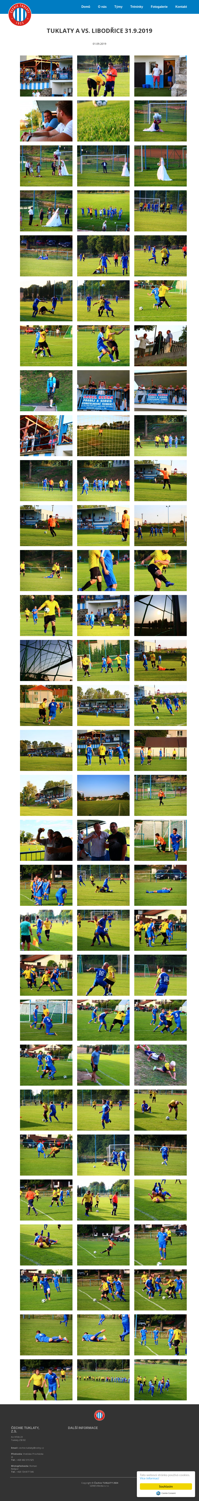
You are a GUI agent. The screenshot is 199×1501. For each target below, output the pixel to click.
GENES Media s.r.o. (99, 1485)
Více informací (149, 1478)
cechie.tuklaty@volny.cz (31, 1447)
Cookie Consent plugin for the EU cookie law (166, 1493)
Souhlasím (166, 1486)
